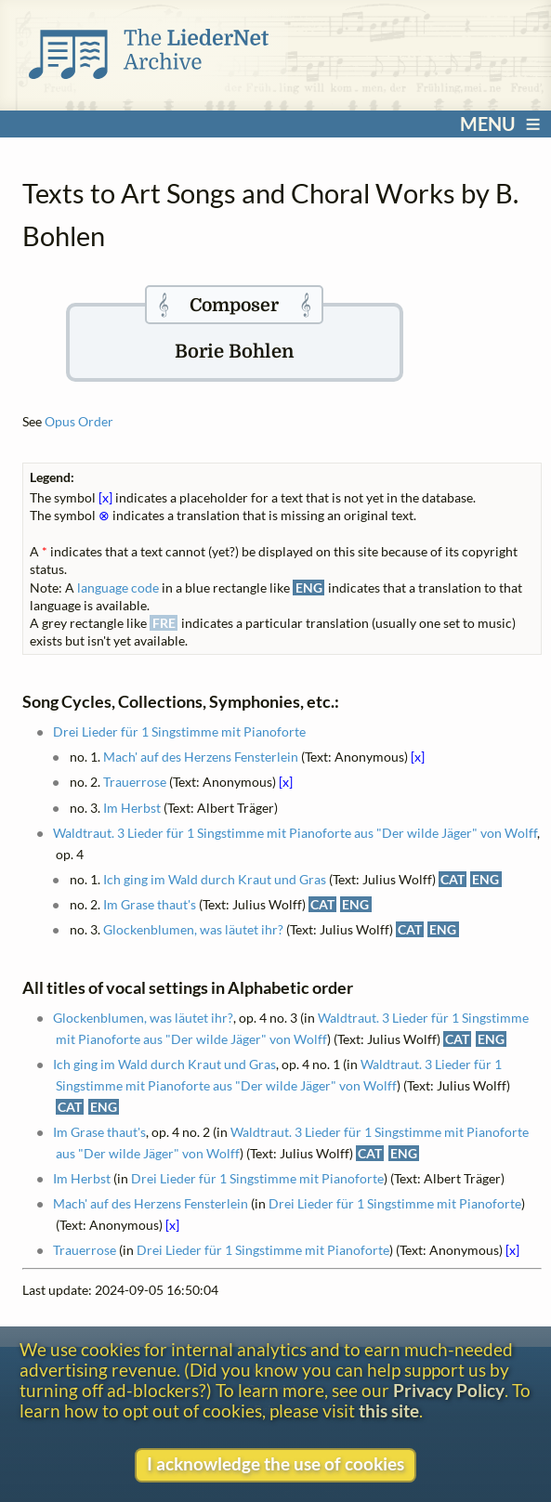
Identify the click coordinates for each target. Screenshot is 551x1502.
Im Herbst (132, 808)
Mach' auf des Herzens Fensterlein (200, 756)
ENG (485, 879)
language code (118, 587)
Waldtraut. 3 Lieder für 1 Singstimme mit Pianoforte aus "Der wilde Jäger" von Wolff (295, 833)
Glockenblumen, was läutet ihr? (193, 929)
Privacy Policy (449, 1390)
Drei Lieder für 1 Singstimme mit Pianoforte (179, 731)
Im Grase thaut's (149, 904)
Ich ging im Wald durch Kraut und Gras (214, 879)
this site (389, 1411)
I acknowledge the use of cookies (275, 1464)
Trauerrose (134, 782)
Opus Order (79, 421)
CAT (452, 879)
